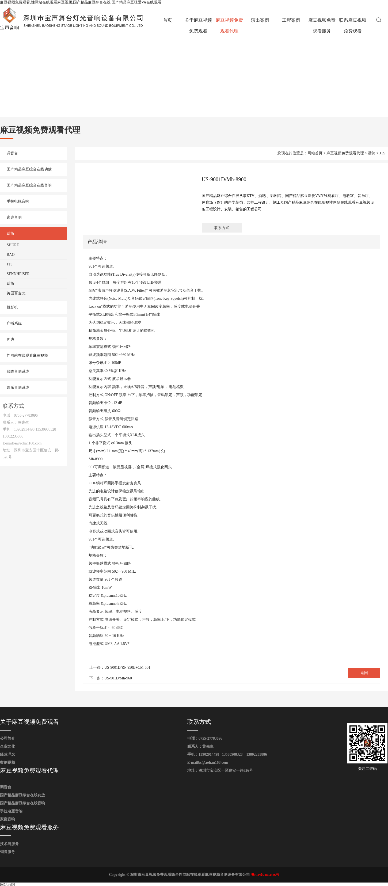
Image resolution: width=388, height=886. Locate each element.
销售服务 (7, 852)
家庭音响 (14, 217)
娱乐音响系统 (18, 388)
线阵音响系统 (18, 372)
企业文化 (7, 746)
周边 (10, 339)
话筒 (10, 233)
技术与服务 (9, 844)
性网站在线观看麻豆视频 (27, 355)
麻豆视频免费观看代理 (229, 25)
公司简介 (7, 738)
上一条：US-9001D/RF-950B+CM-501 (119, 668)
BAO (11, 255)
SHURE (13, 245)
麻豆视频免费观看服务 (322, 25)
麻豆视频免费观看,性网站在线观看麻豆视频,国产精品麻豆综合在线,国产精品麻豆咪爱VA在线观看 (80, 2)
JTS (10, 264)
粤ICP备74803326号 (265, 875)
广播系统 (14, 323)
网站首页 (314, 153)
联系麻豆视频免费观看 (352, 25)
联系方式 (221, 228)
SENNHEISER (18, 274)
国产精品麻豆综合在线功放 (29, 169)
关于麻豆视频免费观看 (198, 25)
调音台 (12, 153)
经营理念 (7, 754)
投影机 (12, 307)
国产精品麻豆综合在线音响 (29, 185)
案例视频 (7, 762)
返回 (364, 673)
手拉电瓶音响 (18, 201)
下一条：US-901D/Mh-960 (110, 678)
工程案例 (291, 20)
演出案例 (260, 20)
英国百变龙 (16, 293)
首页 (167, 20)
